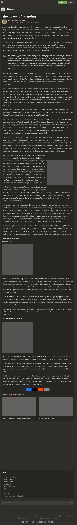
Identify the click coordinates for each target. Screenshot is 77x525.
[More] (46, 389)
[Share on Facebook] (28, 389)
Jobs (30, 516)
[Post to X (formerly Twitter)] (35, 389)
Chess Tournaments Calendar (14, 496)
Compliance (41, 518)
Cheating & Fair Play (24, 518)
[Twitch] (45, 522)
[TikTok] (33, 522)
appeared (35, 42)
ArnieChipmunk (16, 20)
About (19, 516)
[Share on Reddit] (40, 389)
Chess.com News (10, 486)
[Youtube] (41, 521)
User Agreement (46, 516)
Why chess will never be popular (16, 418)
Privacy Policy (57, 516)
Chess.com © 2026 (51, 518)
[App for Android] (27, 522)
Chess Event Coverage (32, 22)
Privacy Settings (67, 516)
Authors (7, 493)
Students (25, 516)
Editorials (7, 484)
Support (5, 516)
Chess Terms (12, 516)
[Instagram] (48, 522)
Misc (5, 489)
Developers (36, 516)
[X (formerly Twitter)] (37, 522)
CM (9, 20)
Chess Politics (8, 482)
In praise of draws (47, 418)
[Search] (37, 503)
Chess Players (8, 479)
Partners (33, 518)
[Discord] (52, 522)
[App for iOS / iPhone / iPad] (23, 522)
